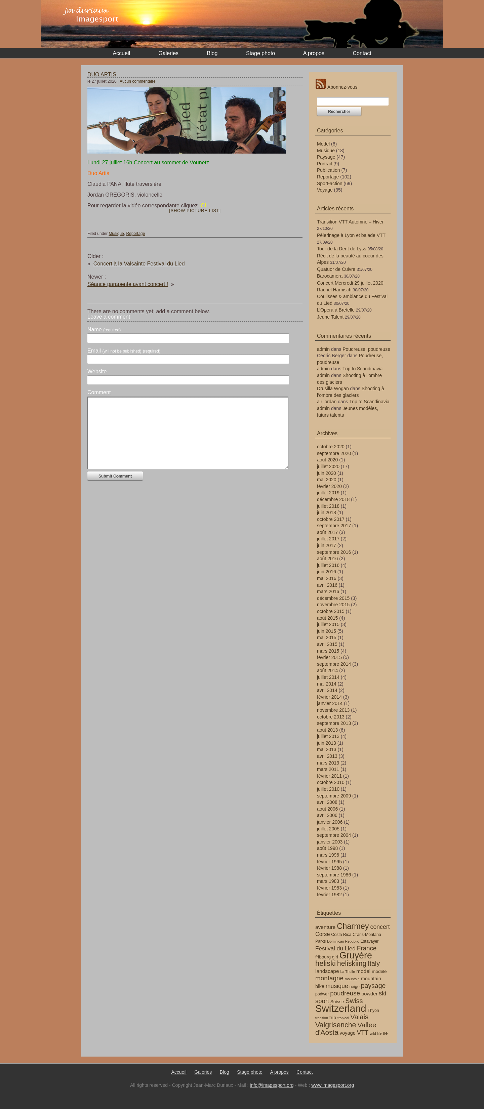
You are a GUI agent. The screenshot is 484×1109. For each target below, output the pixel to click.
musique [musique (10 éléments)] (337, 986)
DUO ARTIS (101, 74)
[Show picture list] (195, 210)
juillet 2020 (328, 466)
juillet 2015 (328, 624)
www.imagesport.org (332, 1085)
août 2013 (327, 730)
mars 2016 (328, 591)
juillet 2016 (328, 565)
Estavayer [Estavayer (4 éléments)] (369, 941)
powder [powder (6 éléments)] (369, 993)
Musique (116, 233)
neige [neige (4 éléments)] (355, 986)
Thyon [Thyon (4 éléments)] (373, 1010)
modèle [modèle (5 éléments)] (379, 971)
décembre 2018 (333, 499)
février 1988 (329, 868)
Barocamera (329, 276)
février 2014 (329, 697)
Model (323, 144)
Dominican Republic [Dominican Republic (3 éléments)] (343, 941)
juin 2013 (326, 743)
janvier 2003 (329, 842)
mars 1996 (328, 855)
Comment (99, 392)
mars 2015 (328, 651)
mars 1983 (328, 881)
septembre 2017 (334, 525)
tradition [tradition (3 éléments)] (321, 1018)
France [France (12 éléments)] (367, 948)
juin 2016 (326, 571)
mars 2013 (328, 763)
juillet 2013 (328, 736)
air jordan (326, 401)
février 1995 (329, 861)
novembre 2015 (333, 604)
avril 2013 (327, 756)
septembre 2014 (334, 664)
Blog (212, 53)
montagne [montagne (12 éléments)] (329, 978)
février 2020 (329, 486)
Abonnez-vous (336, 87)
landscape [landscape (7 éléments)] (327, 971)
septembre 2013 (334, 723)
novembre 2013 (333, 710)
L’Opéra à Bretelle (336, 310)
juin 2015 (326, 631)
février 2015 (329, 657)
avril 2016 (327, 585)
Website (97, 371)
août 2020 (327, 459)
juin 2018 (326, 512)
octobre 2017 (331, 519)
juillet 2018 (328, 506)
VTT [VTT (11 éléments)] (363, 1032)
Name (104, 329)
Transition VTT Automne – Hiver (350, 221)
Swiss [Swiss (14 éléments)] (354, 1000)
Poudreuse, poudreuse (366, 349)
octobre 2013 (331, 717)
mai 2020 (326, 479)
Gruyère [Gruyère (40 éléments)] (355, 955)
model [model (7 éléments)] (363, 971)
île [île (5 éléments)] (385, 1033)
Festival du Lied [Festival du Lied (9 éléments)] (335, 948)
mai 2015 (326, 637)
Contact (362, 53)
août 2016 (327, 558)
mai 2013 (326, 749)
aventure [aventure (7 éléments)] (325, 927)
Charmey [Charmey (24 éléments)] (353, 926)
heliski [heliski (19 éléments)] (325, 963)
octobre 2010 (331, 782)
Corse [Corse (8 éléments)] (322, 934)
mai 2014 (326, 684)
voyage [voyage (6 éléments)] (348, 1033)
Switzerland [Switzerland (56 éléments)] (340, 1008)
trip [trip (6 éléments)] (332, 1017)
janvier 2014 (329, 703)
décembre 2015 (333, 598)
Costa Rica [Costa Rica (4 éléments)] (341, 934)
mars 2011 (328, 769)
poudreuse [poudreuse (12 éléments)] (345, 993)
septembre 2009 (334, 795)
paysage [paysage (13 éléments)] (373, 985)
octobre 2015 (331, 611)
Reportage (135, 233)
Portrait (324, 163)
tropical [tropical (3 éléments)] (343, 1018)
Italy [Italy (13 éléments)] (374, 963)
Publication (328, 170)
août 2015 (327, 618)
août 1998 (327, 848)
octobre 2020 (331, 446)
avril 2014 (327, 690)
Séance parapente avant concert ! (127, 284)
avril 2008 (327, 802)
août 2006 (327, 809)
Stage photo (260, 53)
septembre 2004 (334, 835)
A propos (313, 53)
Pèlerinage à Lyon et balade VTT (351, 235)
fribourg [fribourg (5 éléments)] (323, 956)
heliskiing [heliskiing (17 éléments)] (351, 963)
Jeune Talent (330, 317)
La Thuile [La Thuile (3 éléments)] (347, 972)
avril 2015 (327, 644)
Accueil (121, 53)
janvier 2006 (329, 822)
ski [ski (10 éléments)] (382, 993)
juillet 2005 (328, 828)
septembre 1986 (334, 874)
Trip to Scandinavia (362, 368)
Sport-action (329, 183)
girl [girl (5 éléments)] (335, 956)
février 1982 (329, 894)
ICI (202, 205)
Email (123, 351)
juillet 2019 (328, 492)
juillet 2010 (328, 789)
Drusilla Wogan (333, 388)
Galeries (168, 53)
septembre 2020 (334, 453)
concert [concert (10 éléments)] (380, 926)
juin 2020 (326, 473)
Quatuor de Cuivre (336, 269)
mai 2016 (326, 578)
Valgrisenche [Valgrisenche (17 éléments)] (335, 1025)
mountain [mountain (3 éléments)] (352, 979)
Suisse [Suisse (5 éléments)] (337, 1001)
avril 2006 (327, 815)
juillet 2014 (328, 677)
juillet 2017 (328, 538)
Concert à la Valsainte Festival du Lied (139, 263)
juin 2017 (326, 545)
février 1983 (329, 888)
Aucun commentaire (138, 81)
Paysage (326, 157)
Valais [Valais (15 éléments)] (359, 1017)
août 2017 (327, 532)
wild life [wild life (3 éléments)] (375, 1033)
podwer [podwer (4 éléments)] (322, 994)
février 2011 (329, 776)
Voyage (325, 190)
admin (323, 349)
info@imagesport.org (271, 1085)
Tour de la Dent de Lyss (341, 248)
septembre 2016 (334, 552)
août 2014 (327, 670)
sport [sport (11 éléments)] (322, 1000)
